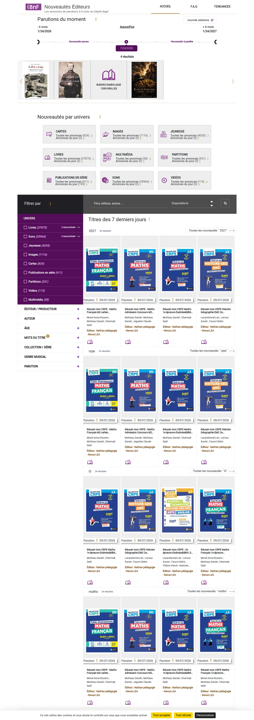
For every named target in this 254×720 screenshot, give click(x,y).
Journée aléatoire (201, 20)
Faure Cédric (216, 321)
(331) (44, 281)
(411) (58, 272)
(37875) (42, 227)
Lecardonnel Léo (210, 317)
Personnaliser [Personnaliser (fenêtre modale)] (205, 715)
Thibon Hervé (170, 565)
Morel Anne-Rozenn (98, 317)
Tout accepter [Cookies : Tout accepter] (161, 715)
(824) (40, 263)
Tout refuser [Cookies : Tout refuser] (183, 715)
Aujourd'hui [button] (127, 27)
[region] (127, 81)
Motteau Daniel (95, 321)
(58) (46, 299)
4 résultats (127, 56)
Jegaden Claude (142, 321)
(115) (41, 290)
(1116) (43, 254)
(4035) (45, 245)
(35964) (41, 236)
